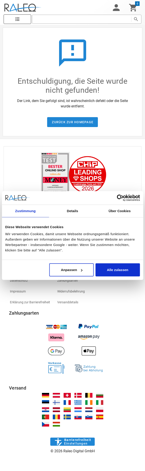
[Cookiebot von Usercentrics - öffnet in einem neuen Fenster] (120, 197)
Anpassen (72, 270)
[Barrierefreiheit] (72, 442)
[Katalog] (17, 19)
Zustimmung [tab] (25, 211)
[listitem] (30, 280)
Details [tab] (72, 211)
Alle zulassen (117, 270)
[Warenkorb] (133, 8)
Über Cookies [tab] (120, 211)
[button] (116, 8)
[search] (82, 19)
